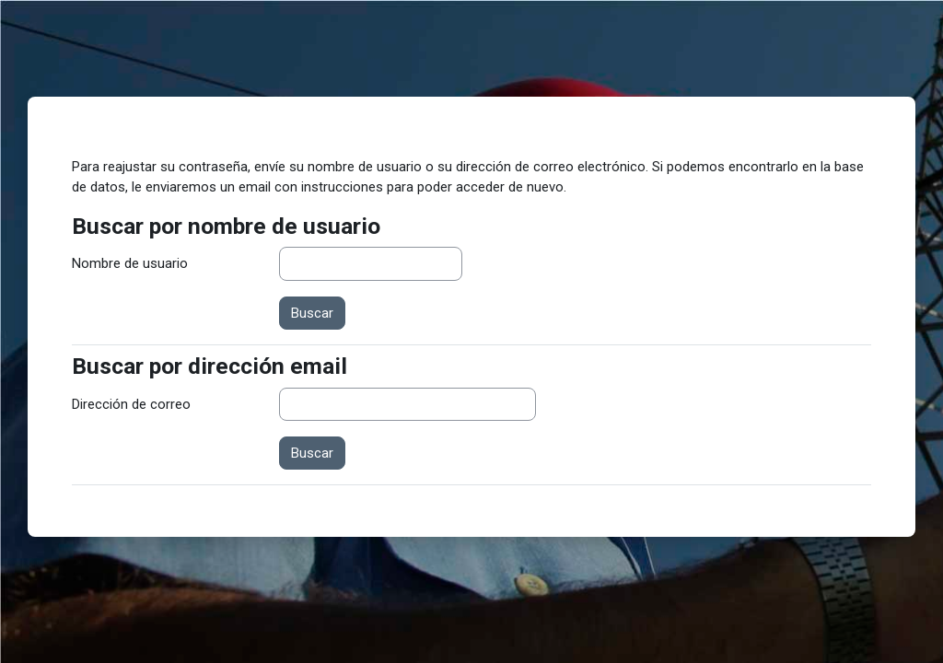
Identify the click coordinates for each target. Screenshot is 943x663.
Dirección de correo (131, 404)
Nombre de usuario (130, 263)
